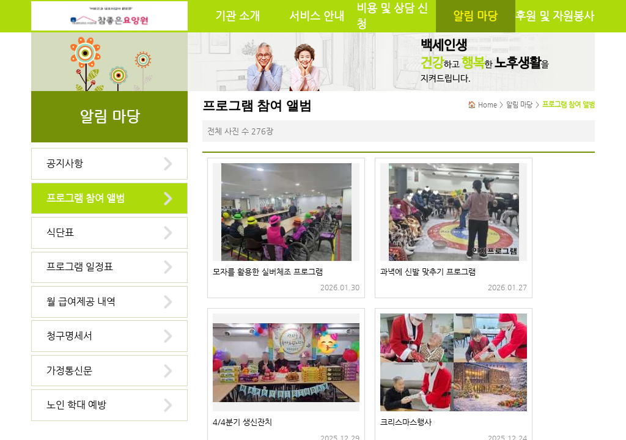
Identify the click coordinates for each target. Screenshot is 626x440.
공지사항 (64, 163)
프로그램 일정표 (79, 267)
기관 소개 (237, 16)
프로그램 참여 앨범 (85, 198)
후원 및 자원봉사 (554, 16)
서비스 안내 (316, 16)
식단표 (60, 232)
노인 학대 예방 (76, 405)
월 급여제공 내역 (81, 301)
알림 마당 (475, 16)
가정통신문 (69, 370)
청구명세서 (69, 336)
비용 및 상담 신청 (392, 16)
